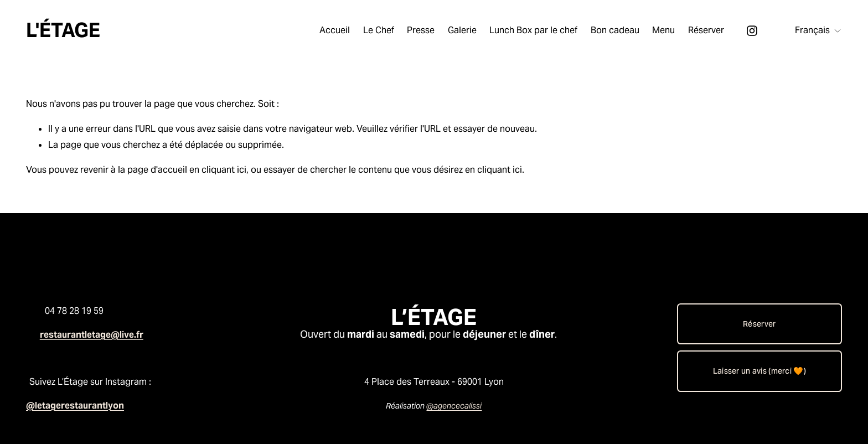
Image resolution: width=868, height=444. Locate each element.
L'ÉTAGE (63, 30)
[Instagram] (752, 30)
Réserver (706, 30)
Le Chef (378, 30)
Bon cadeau (615, 30)
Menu (663, 30)
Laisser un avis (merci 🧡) (759, 371)
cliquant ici (224, 169)
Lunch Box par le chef (533, 30)
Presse (421, 30)
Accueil (334, 30)
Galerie (462, 30)
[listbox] (811, 31)
